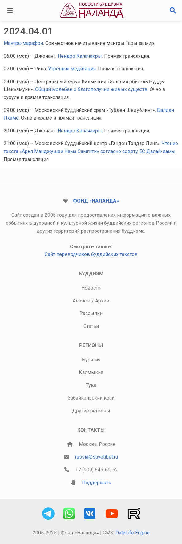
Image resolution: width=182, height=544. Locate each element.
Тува (91, 385)
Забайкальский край (91, 398)
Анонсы (82, 301)
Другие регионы (91, 411)
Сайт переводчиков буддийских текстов (91, 254)
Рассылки (91, 313)
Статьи (91, 326)
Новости (91, 288)
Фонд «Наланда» (96, 201)
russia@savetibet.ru (96, 457)
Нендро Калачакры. (81, 56)
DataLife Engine (132, 533)
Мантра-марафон (23, 43)
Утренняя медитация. (73, 69)
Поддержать (96, 483)
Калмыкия (91, 372)
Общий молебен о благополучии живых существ (91, 89)
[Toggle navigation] (10, 10)
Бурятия (91, 360)
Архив (102, 301)
